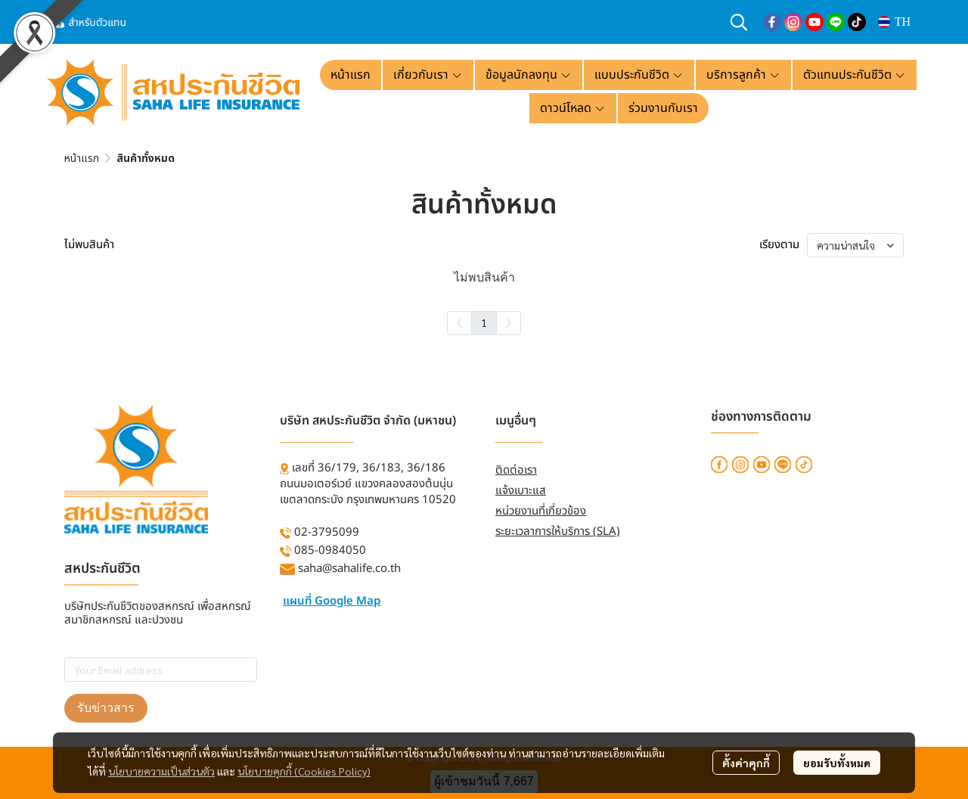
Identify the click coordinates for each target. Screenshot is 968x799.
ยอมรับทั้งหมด (836, 762)
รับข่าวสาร (106, 708)
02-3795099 (326, 532)
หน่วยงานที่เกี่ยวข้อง (540, 511)
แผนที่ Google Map (331, 601)
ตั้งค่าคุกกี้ (746, 762)
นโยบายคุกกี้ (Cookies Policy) (304, 771)
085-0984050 (330, 550)
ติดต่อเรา (516, 470)
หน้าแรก (81, 158)
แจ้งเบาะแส (520, 490)
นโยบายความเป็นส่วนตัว (161, 771)
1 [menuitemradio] (484, 322)
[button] (739, 22)
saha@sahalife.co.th (349, 568)
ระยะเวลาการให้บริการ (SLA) (557, 531)
